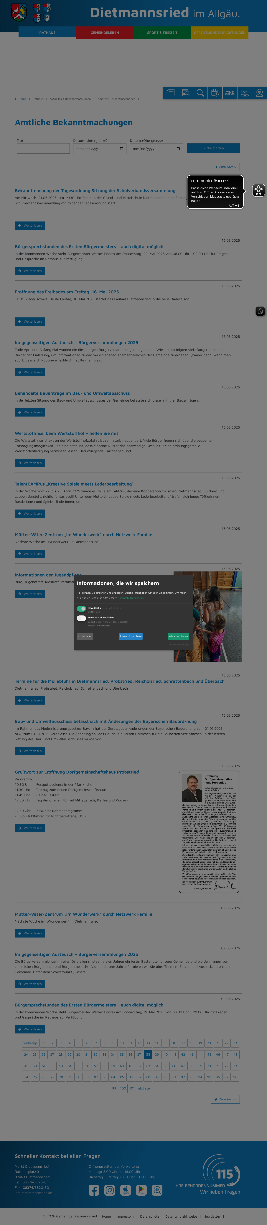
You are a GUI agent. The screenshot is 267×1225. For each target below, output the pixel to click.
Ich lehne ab (85, 636)
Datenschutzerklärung (130, 597)
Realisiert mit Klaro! (179, 644)
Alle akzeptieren (178, 636)
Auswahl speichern (131, 636)
